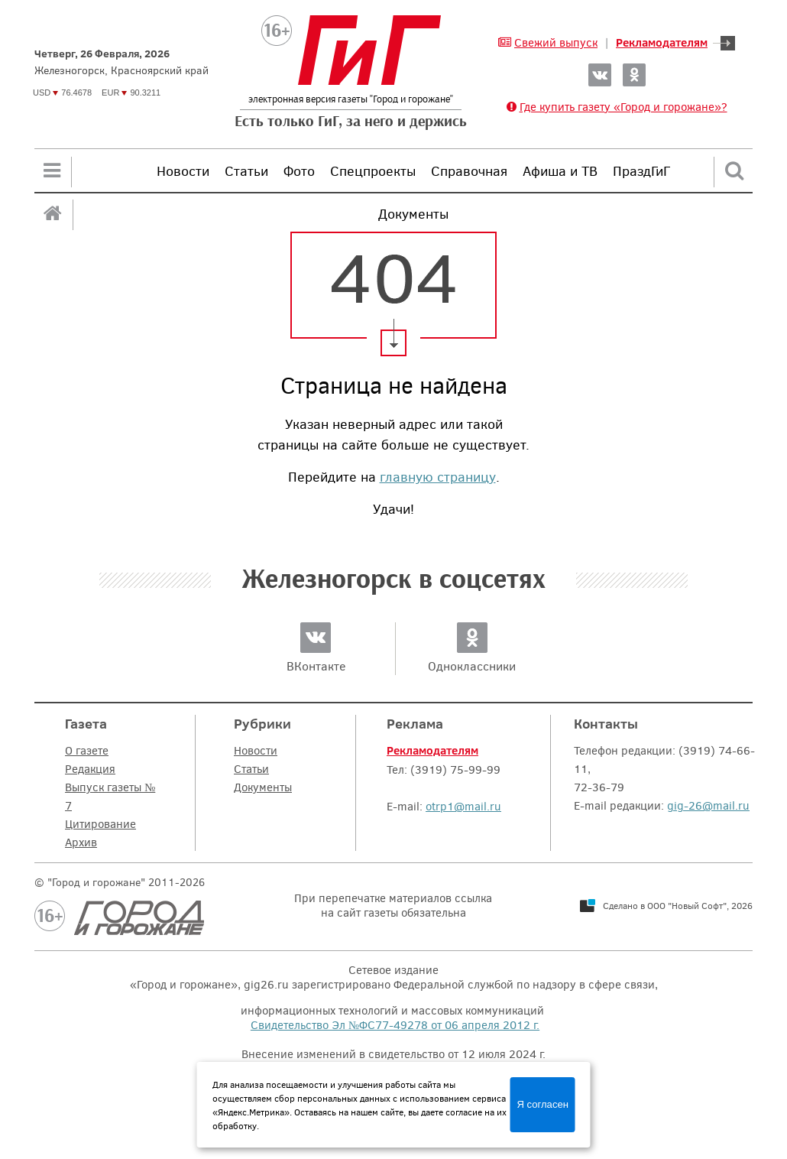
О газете (86, 750)
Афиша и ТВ (560, 170)
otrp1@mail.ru (463, 805)
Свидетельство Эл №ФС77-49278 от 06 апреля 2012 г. (395, 1024)
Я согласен (542, 1104)
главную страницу (438, 476)
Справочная (469, 170)
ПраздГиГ (641, 170)
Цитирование (100, 823)
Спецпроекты (373, 170)
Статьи (246, 170)
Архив (81, 841)
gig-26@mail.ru (708, 805)
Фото (299, 170)
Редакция (90, 768)
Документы (263, 786)
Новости (183, 170)
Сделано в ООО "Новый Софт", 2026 (678, 905)
